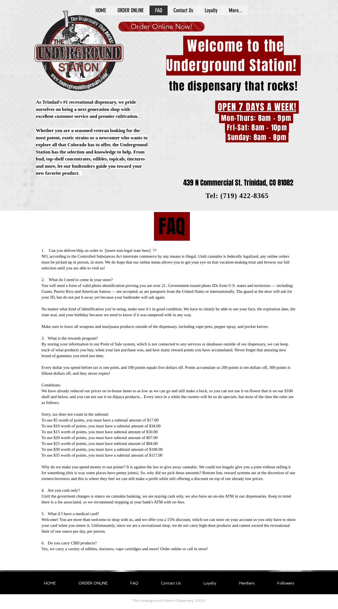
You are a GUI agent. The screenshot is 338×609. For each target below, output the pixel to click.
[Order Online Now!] (161, 26)
